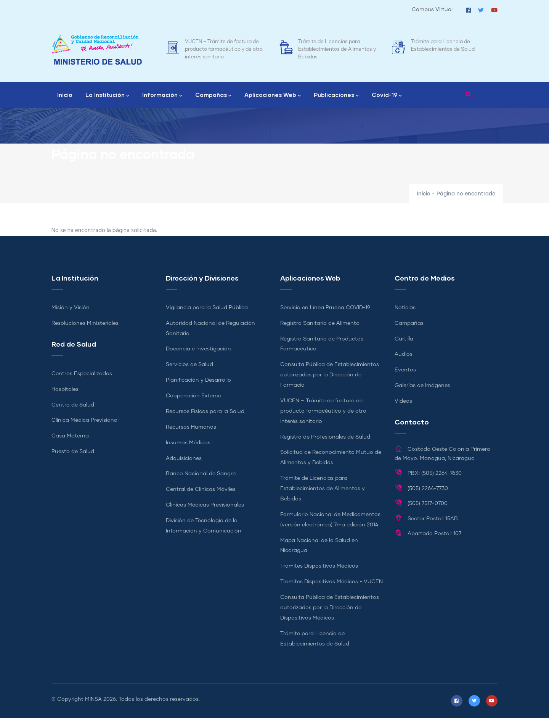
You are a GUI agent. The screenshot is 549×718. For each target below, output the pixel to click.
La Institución (107, 95)
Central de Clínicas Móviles (201, 489)
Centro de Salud (72, 405)
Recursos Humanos (191, 427)
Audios (404, 354)
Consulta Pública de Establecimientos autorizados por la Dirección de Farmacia (329, 375)
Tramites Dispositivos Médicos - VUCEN (331, 581)
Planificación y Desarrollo (198, 380)
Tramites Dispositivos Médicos (319, 566)
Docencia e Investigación (198, 349)
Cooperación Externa (194, 396)
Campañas (213, 95)
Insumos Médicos (188, 442)
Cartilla (404, 339)
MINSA (93, 699)
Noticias (405, 307)
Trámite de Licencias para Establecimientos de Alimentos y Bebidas (337, 49)
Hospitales (65, 389)
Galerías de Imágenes (422, 385)
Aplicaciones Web (272, 95)
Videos (403, 401)
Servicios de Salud (189, 364)
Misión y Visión (70, 307)
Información (162, 95)
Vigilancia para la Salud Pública (207, 307)
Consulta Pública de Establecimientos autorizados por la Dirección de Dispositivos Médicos (329, 608)
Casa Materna (70, 436)
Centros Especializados (81, 373)
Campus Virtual (432, 9)
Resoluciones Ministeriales (85, 323)
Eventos (405, 370)
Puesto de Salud (72, 451)
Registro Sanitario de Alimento (320, 323)
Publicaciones (336, 95)
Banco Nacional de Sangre (201, 473)
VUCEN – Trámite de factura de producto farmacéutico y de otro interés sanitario (224, 49)
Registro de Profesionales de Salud (325, 437)
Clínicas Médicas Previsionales (205, 505)
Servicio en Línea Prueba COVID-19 (325, 307)
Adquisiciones (184, 458)
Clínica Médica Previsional (85, 420)
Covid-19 (387, 95)
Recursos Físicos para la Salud (205, 411)
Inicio (64, 94)
